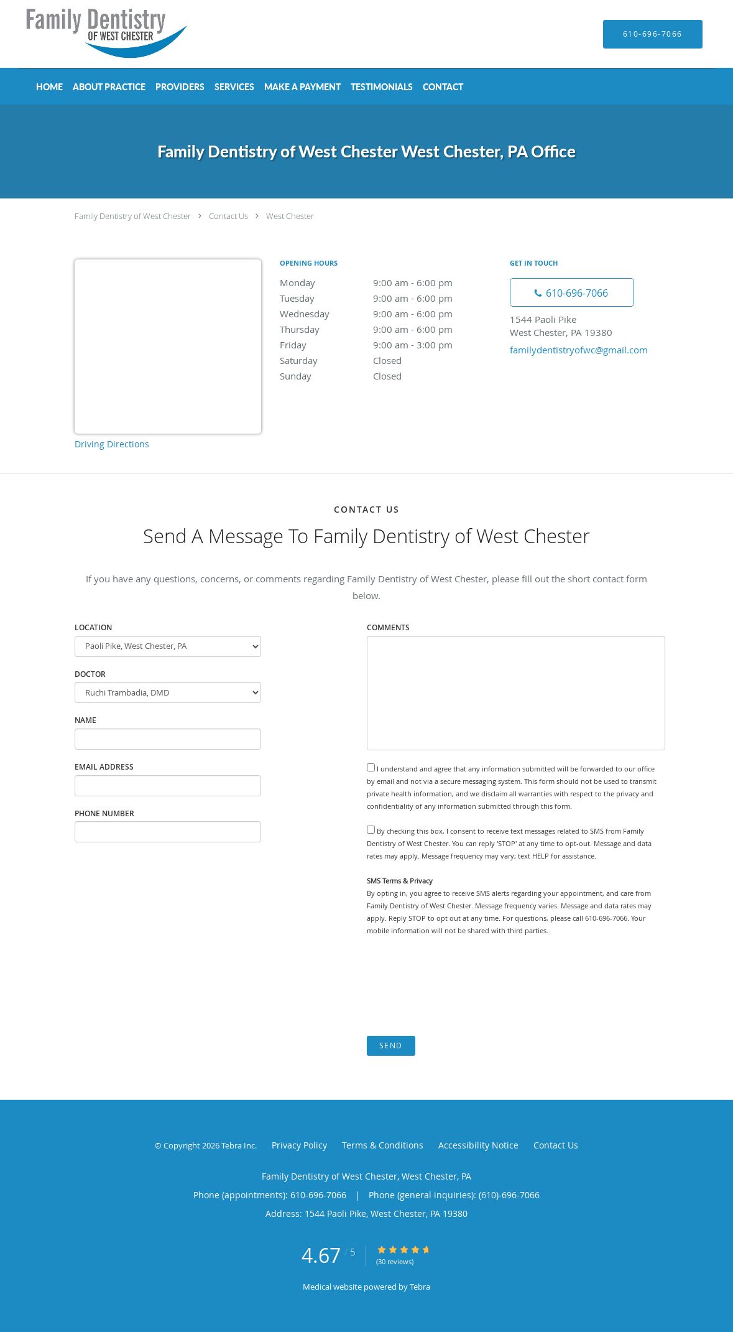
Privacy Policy (299, 1145)
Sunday (388, 376)
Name (85, 720)
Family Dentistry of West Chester (133, 215)
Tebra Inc (238, 1145)
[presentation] (461, 986)
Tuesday (388, 298)
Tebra (420, 1286)
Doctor (90, 674)
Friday (388, 344)
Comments (388, 627)
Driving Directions (112, 444)
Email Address (104, 766)
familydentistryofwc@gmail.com (579, 349)
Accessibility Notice (478, 1145)
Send (391, 1045)
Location (93, 627)
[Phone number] (572, 292)
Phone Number (104, 813)
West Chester (290, 215)
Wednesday (388, 313)
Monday (388, 282)
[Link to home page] (90, 34)
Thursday (388, 329)
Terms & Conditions (382, 1145)
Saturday (388, 360)
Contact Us (228, 215)
